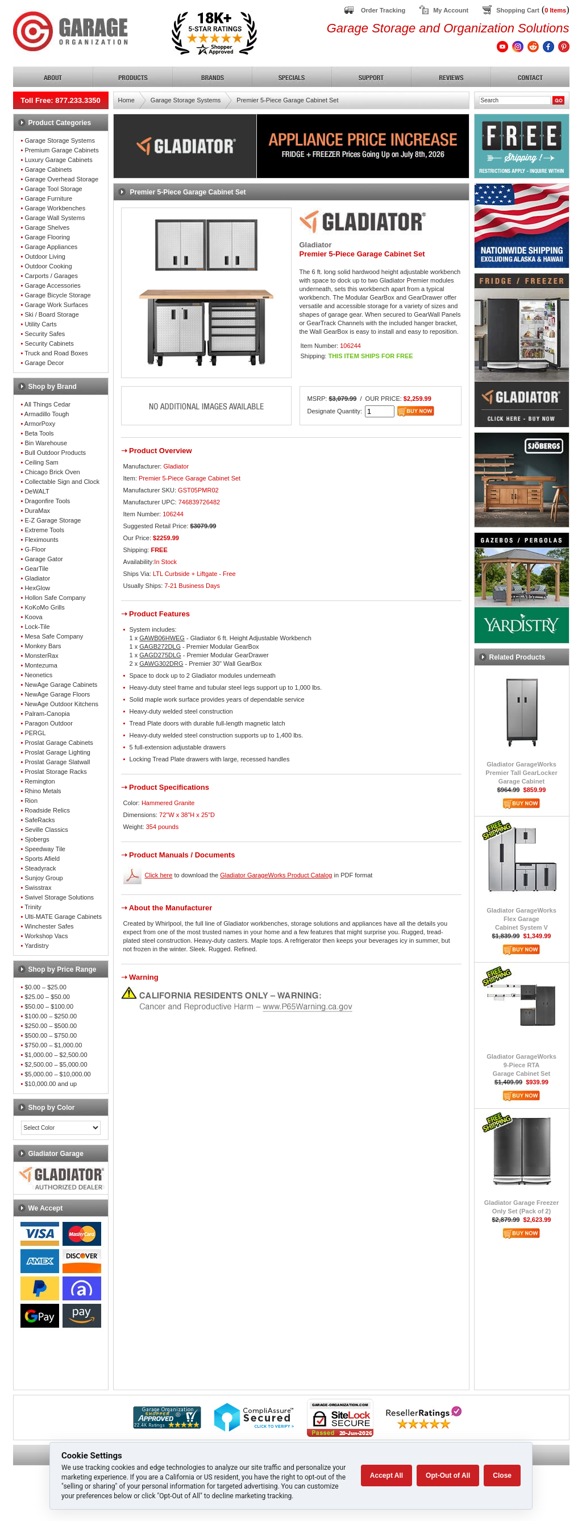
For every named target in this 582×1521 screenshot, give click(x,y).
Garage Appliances (50, 246)
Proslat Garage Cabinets (58, 742)
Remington (39, 781)
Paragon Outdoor (48, 723)
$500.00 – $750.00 (50, 1035)
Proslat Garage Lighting (57, 752)
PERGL (34, 733)
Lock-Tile (36, 626)
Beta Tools (38, 433)
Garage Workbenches (54, 208)
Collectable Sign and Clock (61, 481)
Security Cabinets (48, 343)
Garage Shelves (46, 227)
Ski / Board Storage (51, 314)
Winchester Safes (48, 926)
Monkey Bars (42, 646)
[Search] (515, 100)
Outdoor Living (44, 256)
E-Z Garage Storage (52, 520)
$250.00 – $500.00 (50, 1025)
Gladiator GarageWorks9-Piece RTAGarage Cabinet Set (521, 1065)
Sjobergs (36, 839)
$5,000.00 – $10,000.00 (57, 1074)
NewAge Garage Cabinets (60, 684)
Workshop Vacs (46, 936)
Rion (31, 800)
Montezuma (40, 665)
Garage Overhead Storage (61, 179)
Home (126, 100)
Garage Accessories (52, 285)
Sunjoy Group (43, 878)
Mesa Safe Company (53, 636)
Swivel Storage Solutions (59, 897)
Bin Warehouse (45, 443)
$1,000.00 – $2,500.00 (55, 1054)
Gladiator (37, 578)
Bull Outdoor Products (55, 452)
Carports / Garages (51, 275)
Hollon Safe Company (54, 597)
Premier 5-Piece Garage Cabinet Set (287, 100)
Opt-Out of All (448, 1475)
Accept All (386, 1475)
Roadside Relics (46, 810)
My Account (450, 10)
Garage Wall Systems (54, 217)
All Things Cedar (47, 404)
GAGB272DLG (160, 646)
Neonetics (38, 675)
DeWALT (36, 491)
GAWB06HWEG (162, 638)
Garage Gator (43, 559)
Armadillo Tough (46, 414)
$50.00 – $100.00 (48, 1006)
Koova (33, 617)
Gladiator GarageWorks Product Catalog (276, 875)
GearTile (36, 568)
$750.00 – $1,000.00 (53, 1045)
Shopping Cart (517, 10)
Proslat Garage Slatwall (57, 762)
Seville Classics (46, 829)
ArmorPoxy (39, 423)
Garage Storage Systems (59, 140)
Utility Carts (40, 324)
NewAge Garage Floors (57, 694)
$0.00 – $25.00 (45, 987)
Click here (159, 875)
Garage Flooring (47, 237)
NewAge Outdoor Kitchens (61, 704)
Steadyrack (40, 868)
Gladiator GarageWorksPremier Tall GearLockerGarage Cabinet (521, 773)
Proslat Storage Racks (55, 771)
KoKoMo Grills (44, 607)
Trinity (32, 907)
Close (502, 1475)
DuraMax (37, 510)
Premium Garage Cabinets (61, 150)
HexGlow (37, 588)
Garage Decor (44, 362)
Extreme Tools (44, 530)
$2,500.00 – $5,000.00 (55, 1064)
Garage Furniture (48, 198)
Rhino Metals (42, 791)
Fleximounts (41, 539)
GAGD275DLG (160, 655)
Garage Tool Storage (53, 188)
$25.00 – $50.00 (47, 996)
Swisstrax (37, 887)
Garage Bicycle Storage (57, 295)
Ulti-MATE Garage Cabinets (63, 916)
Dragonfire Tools (47, 501)
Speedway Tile (44, 849)
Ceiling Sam (41, 462)
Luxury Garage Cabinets (58, 159)
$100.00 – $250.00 (50, 1016)
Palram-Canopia (46, 713)
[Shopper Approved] (167, 1426)
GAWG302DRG (161, 663)
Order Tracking (383, 10)
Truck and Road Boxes (56, 353)
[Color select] (61, 1128)
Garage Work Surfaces (56, 304)
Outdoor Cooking (48, 266)
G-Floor (34, 549)
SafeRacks (39, 820)
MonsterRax (41, 655)
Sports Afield (42, 858)
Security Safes (44, 333)
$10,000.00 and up (50, 1083)
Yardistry (36, 945)
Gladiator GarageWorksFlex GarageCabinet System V (521, 919)
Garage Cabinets (48, 169)
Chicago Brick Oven (52, 472)
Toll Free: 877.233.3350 (60, 100)
